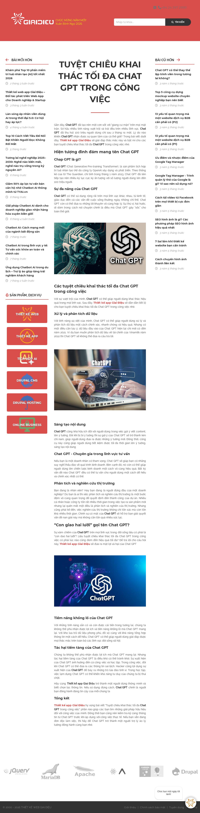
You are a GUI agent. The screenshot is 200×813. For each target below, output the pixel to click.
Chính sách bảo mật (152, 806)
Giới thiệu (129, 806)
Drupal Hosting (27, 399)
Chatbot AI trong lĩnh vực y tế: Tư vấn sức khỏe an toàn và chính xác (26, 245)
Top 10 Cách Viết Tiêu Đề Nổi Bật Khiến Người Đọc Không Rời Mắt (25, 136)
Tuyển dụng (176, 806)
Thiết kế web (27, 310)
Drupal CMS (27, 376)
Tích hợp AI (27, 354)
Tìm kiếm (174, 22)
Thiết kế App (27, 332)
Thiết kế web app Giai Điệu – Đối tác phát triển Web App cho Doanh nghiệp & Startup (25, 92)
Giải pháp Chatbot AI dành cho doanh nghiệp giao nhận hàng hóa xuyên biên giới (27, 205)
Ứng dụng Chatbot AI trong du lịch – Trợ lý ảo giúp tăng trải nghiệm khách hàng (27, 267)
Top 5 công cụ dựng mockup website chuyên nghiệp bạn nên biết (174, 96)
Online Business (27, 421)
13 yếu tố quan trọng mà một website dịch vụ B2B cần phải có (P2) (174, 118)
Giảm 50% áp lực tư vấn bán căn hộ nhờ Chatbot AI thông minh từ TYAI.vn (25, 183)
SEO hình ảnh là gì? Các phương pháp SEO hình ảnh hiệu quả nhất (174, 223)
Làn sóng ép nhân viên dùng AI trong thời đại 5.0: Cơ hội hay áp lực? (27, 114)
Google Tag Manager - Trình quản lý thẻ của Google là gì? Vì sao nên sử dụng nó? (174, 179)
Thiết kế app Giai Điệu (75, 140)
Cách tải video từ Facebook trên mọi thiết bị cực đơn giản (173, 201)
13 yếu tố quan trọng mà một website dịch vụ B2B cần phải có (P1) (174, 140)
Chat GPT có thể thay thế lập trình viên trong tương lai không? (174, 74)
